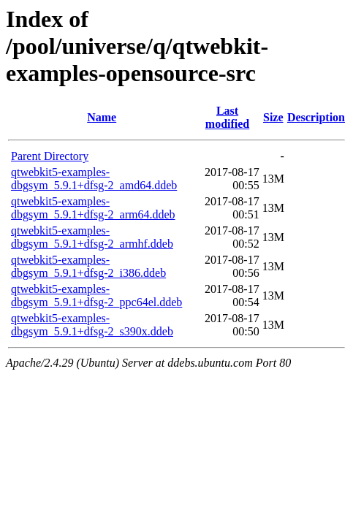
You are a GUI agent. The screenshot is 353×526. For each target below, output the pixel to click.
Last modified (227, 117)
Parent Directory (49, 156)
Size (273, 117)
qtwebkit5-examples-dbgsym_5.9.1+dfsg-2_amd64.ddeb (94, 178)
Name (101, 117)
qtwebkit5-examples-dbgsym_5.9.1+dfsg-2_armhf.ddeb (92, 237)
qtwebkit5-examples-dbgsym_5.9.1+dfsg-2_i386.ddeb (88, 266)
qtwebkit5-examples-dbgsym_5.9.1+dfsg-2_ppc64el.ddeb (96, 295)
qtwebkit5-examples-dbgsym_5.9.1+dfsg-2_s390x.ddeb (92, 325)
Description (316, 117)
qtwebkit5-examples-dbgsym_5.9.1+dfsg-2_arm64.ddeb (93, 208)
